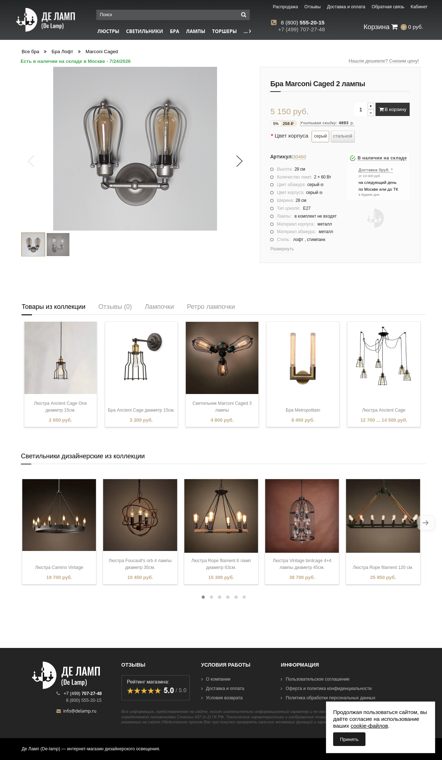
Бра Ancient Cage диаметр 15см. (141, 410)
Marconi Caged (102, 51)
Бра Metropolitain (303, 410)
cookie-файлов (369, 726)
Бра (174, 31)
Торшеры (224, 31)
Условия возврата (222, 697)
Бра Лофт (62, 51)
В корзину (392, 109)
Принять (349, 739)
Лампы (196, 31)
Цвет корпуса (291, 136)
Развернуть (282, 248)
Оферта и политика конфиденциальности (326, 688)
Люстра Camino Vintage (59, 567)
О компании (216, 679)
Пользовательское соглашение (315, 679)
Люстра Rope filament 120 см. (383, 567)
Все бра (30, 51)
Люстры (108, 31)
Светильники (144, 31)
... (247, 31)
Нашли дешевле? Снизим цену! (384, 61)
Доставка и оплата (222, 688)
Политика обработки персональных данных (328, 697)
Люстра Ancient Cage (383, 410)
